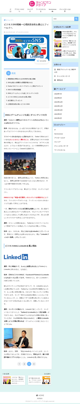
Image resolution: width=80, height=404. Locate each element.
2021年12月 (58, 103)
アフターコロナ (59, 138)
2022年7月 (58, 95)
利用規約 (40, 398)
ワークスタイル (59, 151)
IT (55, 130)
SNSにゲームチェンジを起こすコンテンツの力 (23, 93)
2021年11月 (58, 107)
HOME (40, 396)
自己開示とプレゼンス (15, 100)
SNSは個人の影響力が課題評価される (20, 82)
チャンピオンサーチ (62, 77)
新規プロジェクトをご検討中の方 (65, 71)
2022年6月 (58, 99)
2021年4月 (58, 119)
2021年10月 (58, 111)
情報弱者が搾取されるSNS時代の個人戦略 (22, 79)
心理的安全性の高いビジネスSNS (19, 104)
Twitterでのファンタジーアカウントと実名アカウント (25, 86)
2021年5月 (58, 115)
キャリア (57, 143)
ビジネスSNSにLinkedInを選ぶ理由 (19, 97)
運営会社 (58, 81)
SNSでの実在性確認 (14, 89)
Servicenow (58, 134)
